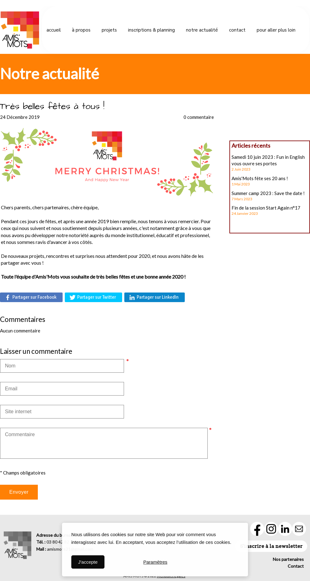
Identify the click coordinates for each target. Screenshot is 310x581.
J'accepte (88, 562)
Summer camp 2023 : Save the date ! (268, 193)
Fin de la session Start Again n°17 (266, 207)
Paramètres (155, 562)
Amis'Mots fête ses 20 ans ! (260, 178)
